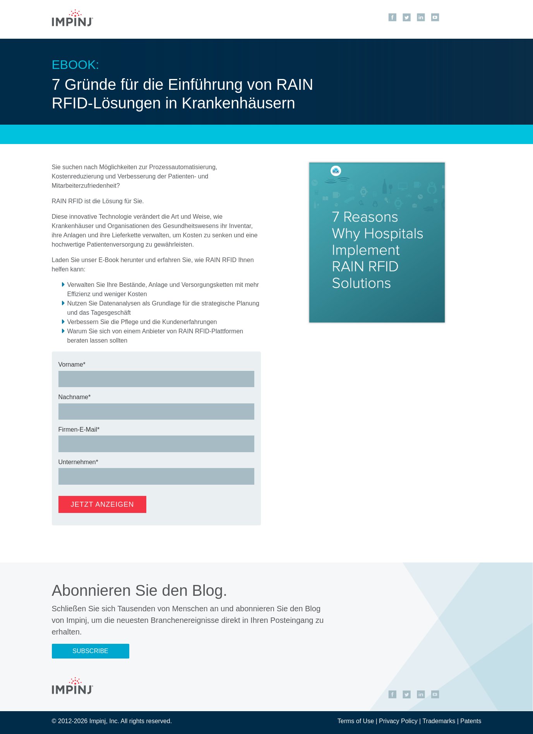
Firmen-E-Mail (77, 429)
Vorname (70, 364)
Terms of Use (356, 721)
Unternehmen (77, 462)
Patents (470, 721)
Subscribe (90, 651)
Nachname (73, 397)
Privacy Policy (398, 721)
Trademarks (438, 721)
